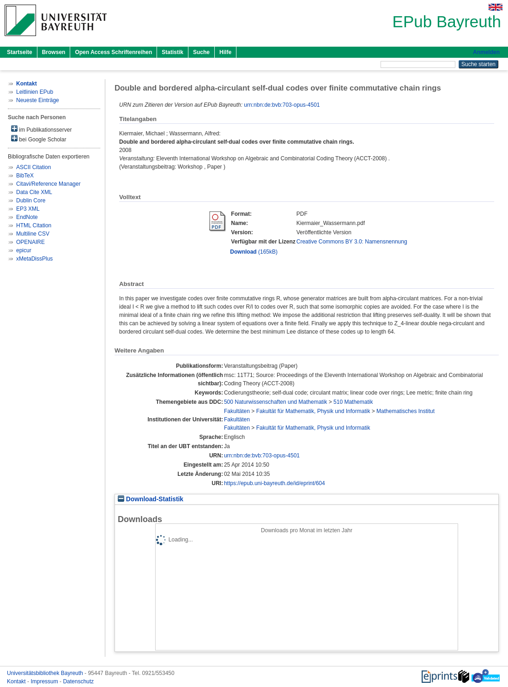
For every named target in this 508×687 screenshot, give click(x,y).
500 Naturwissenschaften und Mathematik (275, 402)
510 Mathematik (353, 402)
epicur (23, 250)
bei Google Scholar (38, 139)
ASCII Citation (33, 167)
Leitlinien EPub (34, 92)
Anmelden (486, 52)
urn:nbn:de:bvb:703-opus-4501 (282, 105)
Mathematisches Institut (405, 411)
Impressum (45, 681)
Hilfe (225, 52)
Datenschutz (78, 681)
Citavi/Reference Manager (48, 184)
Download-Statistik (150, 499)
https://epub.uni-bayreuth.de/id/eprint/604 (274, 483)
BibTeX (25, 175)
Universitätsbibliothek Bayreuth (46, 673)
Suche (201, 52)
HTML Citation (33, 225)
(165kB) (254, 252)
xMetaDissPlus (34, 258)
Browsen (54, 52)
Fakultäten (237, 411)
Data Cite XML (34, 192)
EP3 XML (28, 209)
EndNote (27, 217)
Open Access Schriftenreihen (113, 52)
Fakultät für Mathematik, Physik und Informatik (313, 411)
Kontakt (17, 681)
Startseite (19, 52)
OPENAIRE (30, 242)
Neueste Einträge (37, 100)
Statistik (172, 52)
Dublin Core (30, 200)
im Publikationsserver (41, 129)
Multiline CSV (32, 234)
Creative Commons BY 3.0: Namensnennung (351, 241)
